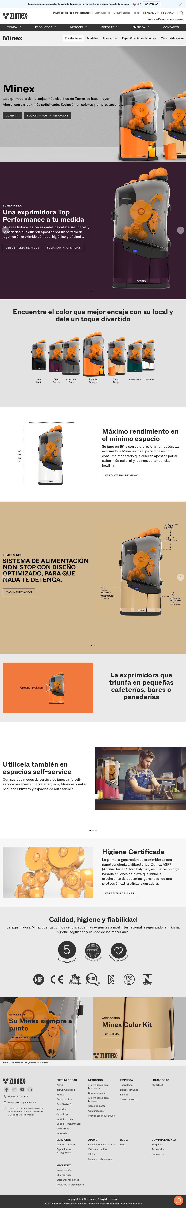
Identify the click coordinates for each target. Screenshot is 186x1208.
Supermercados (97, 1093)
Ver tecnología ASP (119, 893)
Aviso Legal (50, 1203)
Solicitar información (64, 247)
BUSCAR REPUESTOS (25, 1037)
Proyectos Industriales (101, 1115)
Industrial (61, 1133)
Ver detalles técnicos (22, 247)
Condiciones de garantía (102, 1144)
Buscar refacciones (67, 1180)
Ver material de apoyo (121, 475)
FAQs (91, 1154)
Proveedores (112, 1203)
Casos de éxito (128, 1099)
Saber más (112, 1034)
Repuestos (158, 1154)
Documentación (122, 12)
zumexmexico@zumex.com (22, 1102)
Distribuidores (102, 12)
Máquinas (157, 1144)
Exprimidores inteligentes (63, 1151)
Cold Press (62, 1128)
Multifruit (157, 1085)
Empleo (124, 1094)
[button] (180, 230)
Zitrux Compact (65, 1090)
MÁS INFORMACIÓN (19, 592)
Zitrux (59, 1085)
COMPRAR (12, 115)
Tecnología (126, 1085)
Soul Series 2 (64, 1104)
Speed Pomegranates (69, 1124)
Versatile (61, 1109)
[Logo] (15, 16)
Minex (60, 1094)
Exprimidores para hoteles (98, 1099)
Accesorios (158, 1149)
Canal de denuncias (131, 1203)
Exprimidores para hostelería (98, 1086)
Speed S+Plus (64, 1119)
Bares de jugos (96, 1106)
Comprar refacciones (100, 1159)
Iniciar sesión (64, 1170)
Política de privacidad (70, 1203)
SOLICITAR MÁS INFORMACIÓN (47, 115)
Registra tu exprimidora (70, 1184)
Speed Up (62, 1114)
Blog (136, 12)
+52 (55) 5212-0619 (18, 1096)
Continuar (151, 4)
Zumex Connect (65, 1144)
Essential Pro (64, 1099)
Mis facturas (64, 1175)
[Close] (180, 4)
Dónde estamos (129, 1090)
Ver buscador (181, 13)
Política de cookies (93, 1203)
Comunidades (96, 1111)
